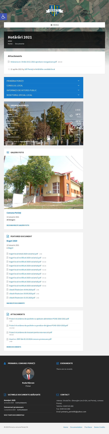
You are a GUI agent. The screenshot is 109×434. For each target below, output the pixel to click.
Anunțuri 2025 (9, 400)
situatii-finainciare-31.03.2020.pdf (22, 297)
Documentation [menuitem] (76, 427)
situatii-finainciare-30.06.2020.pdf (22, 289)
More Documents (14, 347)
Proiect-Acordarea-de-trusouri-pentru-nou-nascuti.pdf (30, 332)
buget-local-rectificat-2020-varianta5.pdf (25, 269)
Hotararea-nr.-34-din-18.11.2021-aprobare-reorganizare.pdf (34, 62)
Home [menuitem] (65, 427)
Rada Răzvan (28, 383)
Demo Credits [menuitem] (99, 427)
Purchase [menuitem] (88, 427)
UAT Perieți (29, 69)
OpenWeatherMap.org (29, 141)
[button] (3, 16)
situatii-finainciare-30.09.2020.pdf (22, 293)
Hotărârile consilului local (45, 69)
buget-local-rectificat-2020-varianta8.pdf (25, 281)
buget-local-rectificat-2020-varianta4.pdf (25, 265)
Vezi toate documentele (14, 415)
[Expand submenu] (79, 81)
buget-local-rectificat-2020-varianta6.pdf (25, 274)
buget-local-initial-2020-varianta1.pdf (23, 254)
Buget (10, 248)
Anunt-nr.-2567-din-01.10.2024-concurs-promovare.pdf (30, 339)
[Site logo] (54, 17)
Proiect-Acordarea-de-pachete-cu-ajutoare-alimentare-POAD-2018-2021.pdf (39, 319)
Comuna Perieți (14, 213)
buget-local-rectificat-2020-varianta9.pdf (25, 285)
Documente (19, 43)
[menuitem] (44, 81)
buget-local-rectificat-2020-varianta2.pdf (25, 258)
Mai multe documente (16, 303)
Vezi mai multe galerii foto (18, 225)
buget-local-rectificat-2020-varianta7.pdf (25, 277)
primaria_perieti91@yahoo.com (73, 411)
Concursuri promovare (14, 407)
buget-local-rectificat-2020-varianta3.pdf (25, 261)
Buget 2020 (12, 241)
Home (10, 43)
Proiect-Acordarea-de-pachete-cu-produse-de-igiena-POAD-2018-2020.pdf (38, 325)
